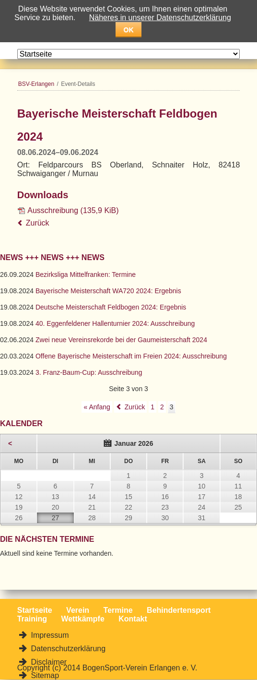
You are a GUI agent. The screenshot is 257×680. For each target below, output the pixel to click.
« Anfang (96, 407)
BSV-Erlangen (36, 84)
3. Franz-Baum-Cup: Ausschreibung (88, 372)
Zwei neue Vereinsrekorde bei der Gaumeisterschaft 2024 (121, 340)
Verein (77, 610)
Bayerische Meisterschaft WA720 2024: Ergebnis (108, 291)
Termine (118, 610)
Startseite (34, 610)
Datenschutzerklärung (67, 648)
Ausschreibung (72, 210)
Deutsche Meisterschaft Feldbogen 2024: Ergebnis (110, 307)
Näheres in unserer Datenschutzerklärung (160, 17)
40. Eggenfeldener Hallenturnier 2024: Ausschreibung (115, 323)
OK (129, 30)
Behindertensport (178, 610)
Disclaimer (48, 662)
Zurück (37, 223)
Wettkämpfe (82, 619)
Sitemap (44, 675)
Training (32, 619)
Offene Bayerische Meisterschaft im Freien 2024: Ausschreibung (131, 356)
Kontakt (132, 619)
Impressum (49, 635)
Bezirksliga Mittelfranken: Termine (85, 274)
